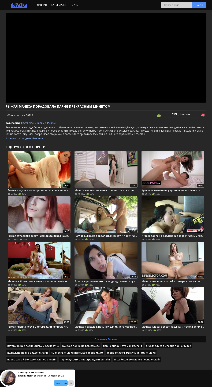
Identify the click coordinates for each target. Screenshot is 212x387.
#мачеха (37, 138)
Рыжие (51, 123)
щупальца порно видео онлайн (27, 352)
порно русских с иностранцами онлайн (85, 359)
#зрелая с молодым (18, 138)
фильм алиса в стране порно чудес (168, 346)
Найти (199, 5)
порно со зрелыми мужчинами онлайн (131, 352)
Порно (74, 4)
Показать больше (106, 339)
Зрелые (41, 123)
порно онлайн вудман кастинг (122, 346)
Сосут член (28, 123)
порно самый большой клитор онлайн (31, 359)
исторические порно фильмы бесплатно (33, 346)
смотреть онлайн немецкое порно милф (77, 352)
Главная (41, 4)
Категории (58, 4)
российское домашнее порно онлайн (137, 359)
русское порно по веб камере (81, 346)
